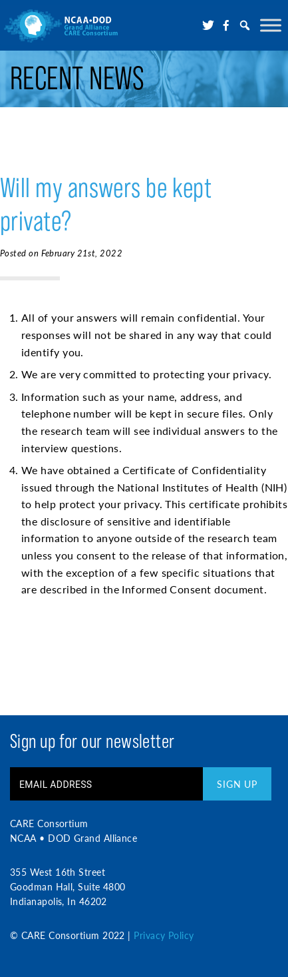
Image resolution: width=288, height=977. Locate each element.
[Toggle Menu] (270, 25)
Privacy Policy (164, 935)
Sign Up (237, 784)
